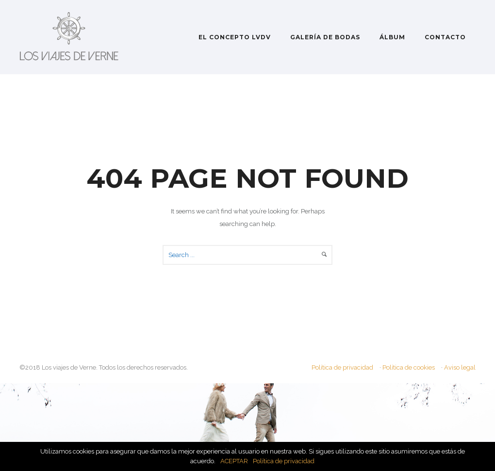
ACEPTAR (234, 461)
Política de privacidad (342, 367)
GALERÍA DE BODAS (325, 37)
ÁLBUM (392, 37)
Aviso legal (460, 367)
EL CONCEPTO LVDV (234, 37)
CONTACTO (445, 37)
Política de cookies (408, 367)
